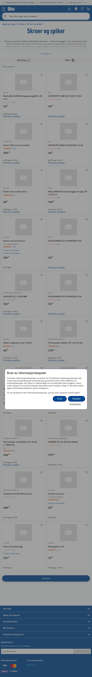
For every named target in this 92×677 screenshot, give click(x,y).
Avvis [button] (59, 399)
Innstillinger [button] (75, 404)
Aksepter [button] (76, 399)
